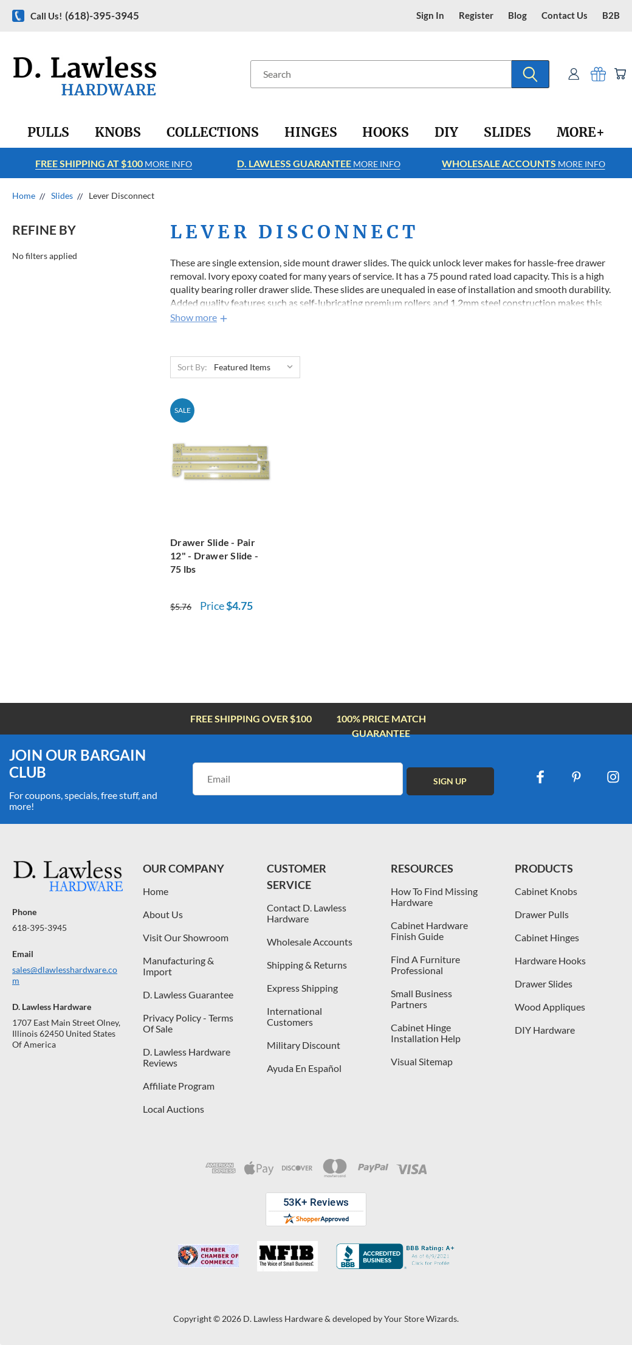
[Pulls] (48, 132)
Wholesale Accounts (309, 941)
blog (517, 15)
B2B (611, 15)
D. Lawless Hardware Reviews (186, 1057)
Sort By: (192, 367)
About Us (163, 914)
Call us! (84, 15)
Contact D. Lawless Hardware (306, 913)
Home (155, 891)
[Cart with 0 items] (618, 73)
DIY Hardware (545, 1030)
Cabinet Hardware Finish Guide (429, 930)
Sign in (430, 15)
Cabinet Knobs (546, 891)
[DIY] (446, 132)
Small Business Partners (421, 998)
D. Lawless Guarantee (188, 994)
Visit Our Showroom (185, 937)
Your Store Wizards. (421, 1318)
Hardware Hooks (550, 960)
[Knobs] (118, 132)
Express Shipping (302, 988)
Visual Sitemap (422, 1061)
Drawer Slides (543, 983)
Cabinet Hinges (547, 937)
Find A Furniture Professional (425, 964)
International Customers (294, 1016)
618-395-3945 (39, 927)
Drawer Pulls (542, 914)
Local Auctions (173, 1109)
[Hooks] (385, 132)
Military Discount (303, 1045)
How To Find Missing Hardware (434, 896)
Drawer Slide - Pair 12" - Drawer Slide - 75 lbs (214, 555)
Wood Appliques (550, 1006)
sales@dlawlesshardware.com (64, 975)
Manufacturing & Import (178, 966)
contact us (564, 15)
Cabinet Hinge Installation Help (426, 1033)
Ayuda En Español (304, 1068)
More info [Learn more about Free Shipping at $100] (113, 163)
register (476, 15)
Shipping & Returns (307, 964)
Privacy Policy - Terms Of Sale (188, 1023)
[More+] (581, 132)
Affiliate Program (179, 1085)
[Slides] (507, 132)
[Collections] (212, 132)
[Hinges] (310, 132)
